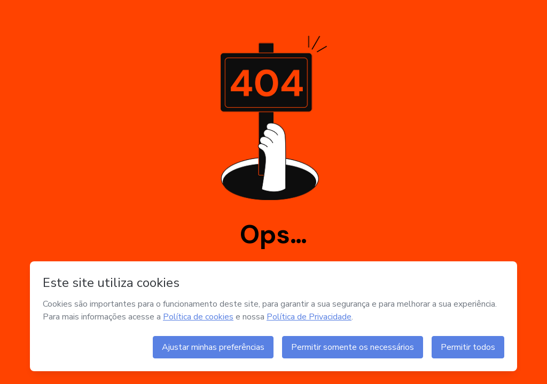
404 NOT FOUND (273, 192)
